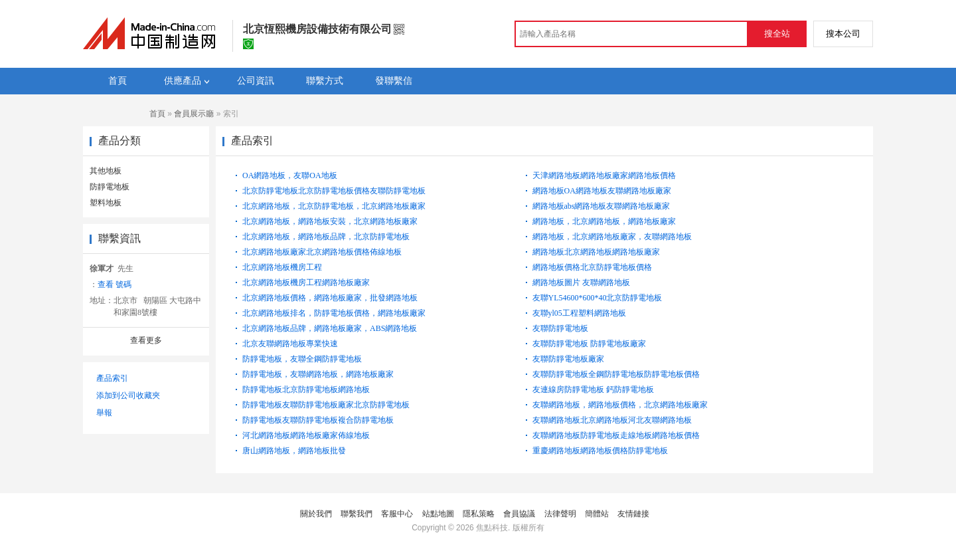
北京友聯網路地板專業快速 (290, 343)
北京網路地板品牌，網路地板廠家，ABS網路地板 (329, 328)
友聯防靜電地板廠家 (568, 359)
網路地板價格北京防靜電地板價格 (592, 267)
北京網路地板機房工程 (282, 267)
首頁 (157, 113)
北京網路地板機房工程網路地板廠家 (306, 282)
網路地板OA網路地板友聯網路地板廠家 (601, 190)
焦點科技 (492, 527)
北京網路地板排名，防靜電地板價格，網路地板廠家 (334, 313)
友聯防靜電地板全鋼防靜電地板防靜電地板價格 (616, 374)
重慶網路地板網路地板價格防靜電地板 (600, 450)
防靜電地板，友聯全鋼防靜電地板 (302, 359)
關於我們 (316, 513)
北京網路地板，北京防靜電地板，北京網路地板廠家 (334, 206)
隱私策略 (479, 513)
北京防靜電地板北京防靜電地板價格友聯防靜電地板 (334, 190)
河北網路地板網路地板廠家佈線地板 (306, 435)
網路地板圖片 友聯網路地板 (581, 282)
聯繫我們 (356, 513)
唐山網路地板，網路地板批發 (294, 450)
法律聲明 (560, 513)
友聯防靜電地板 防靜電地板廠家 (589, 343)
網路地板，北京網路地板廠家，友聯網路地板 (612, 236)
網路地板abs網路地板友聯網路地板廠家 (601, 206)
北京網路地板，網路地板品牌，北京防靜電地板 (326, 236)
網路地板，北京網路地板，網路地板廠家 (604, 221)
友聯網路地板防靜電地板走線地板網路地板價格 (616, 435)
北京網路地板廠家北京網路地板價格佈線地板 (322, 252)
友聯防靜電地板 (560, 328)
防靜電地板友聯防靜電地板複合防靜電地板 (318, 420)
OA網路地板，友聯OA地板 (289, 175)
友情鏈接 (633, 513)
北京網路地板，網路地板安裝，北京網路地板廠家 (330, 221)
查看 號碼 (114, 284)
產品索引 (112, 378)
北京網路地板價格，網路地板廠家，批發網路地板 (330, 297)
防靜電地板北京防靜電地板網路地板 (306, 389)
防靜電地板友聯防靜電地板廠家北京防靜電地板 (326, 404)
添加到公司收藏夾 (128, 395)
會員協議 (519, 513)
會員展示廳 (194, 113)
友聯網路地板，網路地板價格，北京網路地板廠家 (620, 404)
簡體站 (597, 513)
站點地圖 (438, 513)
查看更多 (146, 340)
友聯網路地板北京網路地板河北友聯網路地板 (612, 420)
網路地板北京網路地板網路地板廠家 (596, 252)
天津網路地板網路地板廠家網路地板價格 (604, 175)
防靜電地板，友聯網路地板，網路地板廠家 (318, 374)
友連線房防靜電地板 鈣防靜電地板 (593, 389)
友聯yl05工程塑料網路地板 (579, 313)
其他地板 (105, 170)
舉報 (104, 412)
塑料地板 (105, 202)
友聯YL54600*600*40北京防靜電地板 (597, 297)
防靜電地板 (109, 186)
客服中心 (397, 513)
